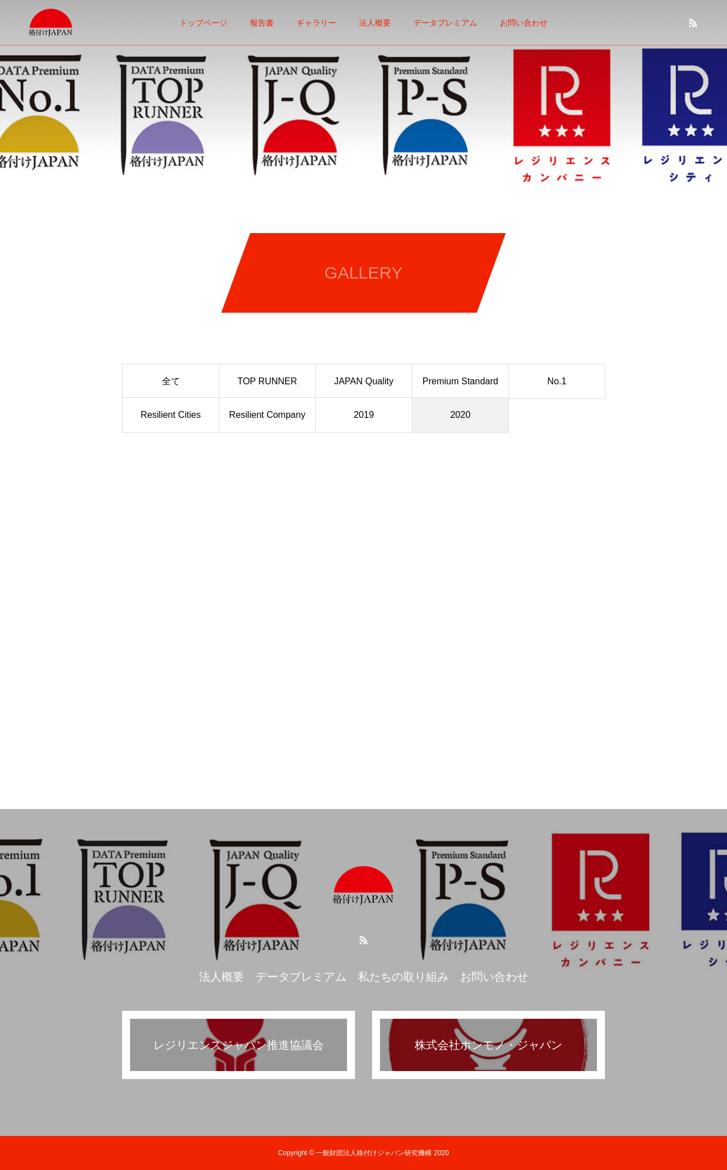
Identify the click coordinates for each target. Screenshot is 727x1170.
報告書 (262, 22)
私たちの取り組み (403, 976)
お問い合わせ (524, 22)
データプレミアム (445, 22)
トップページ (203, 22)
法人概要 (375, 22)
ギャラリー (316, 22)
